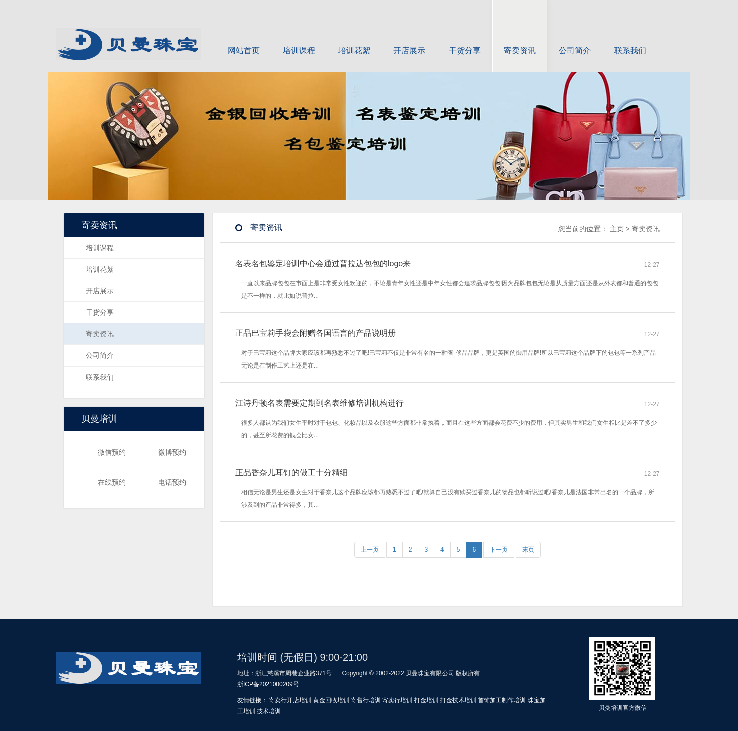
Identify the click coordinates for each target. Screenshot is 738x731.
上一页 (370, 549)
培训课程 (299, 40)
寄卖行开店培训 (290, 700)
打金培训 (426, 700)
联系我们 (630, 40)
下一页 (499, 549)
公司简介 (575, 40)
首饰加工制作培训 (502, 700)
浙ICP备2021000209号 (268, 684)
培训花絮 (354, 40)
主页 (617, 229)
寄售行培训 (366, 700)
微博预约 (160, 452)
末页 (528, 549)
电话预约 (160, 482)
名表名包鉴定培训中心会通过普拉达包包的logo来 (323, 263)
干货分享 (465, 40)
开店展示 (409, 40)
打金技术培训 (458, 700)
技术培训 (269, 711)
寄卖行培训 (397, 700)
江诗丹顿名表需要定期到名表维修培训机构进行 (319, 403)
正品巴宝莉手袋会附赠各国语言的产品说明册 (315, 333)
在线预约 (100, 482)
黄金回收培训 (331, 700)
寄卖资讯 (520, 40)
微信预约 (100, 452)
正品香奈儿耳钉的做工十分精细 (291, 472)
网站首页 (244, 40)
